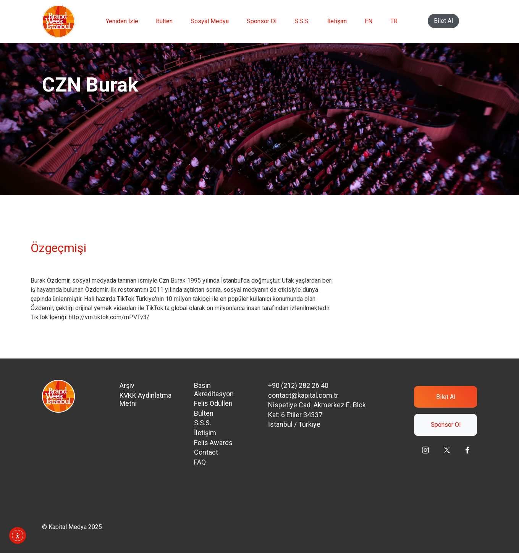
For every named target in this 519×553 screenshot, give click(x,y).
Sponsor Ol (261, 21)
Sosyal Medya (210, 21)
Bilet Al (443, 20)
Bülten (164, 21)
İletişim (337, 21)
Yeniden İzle (122, 21)
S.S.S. (301, 21)
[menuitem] (368, 21)
